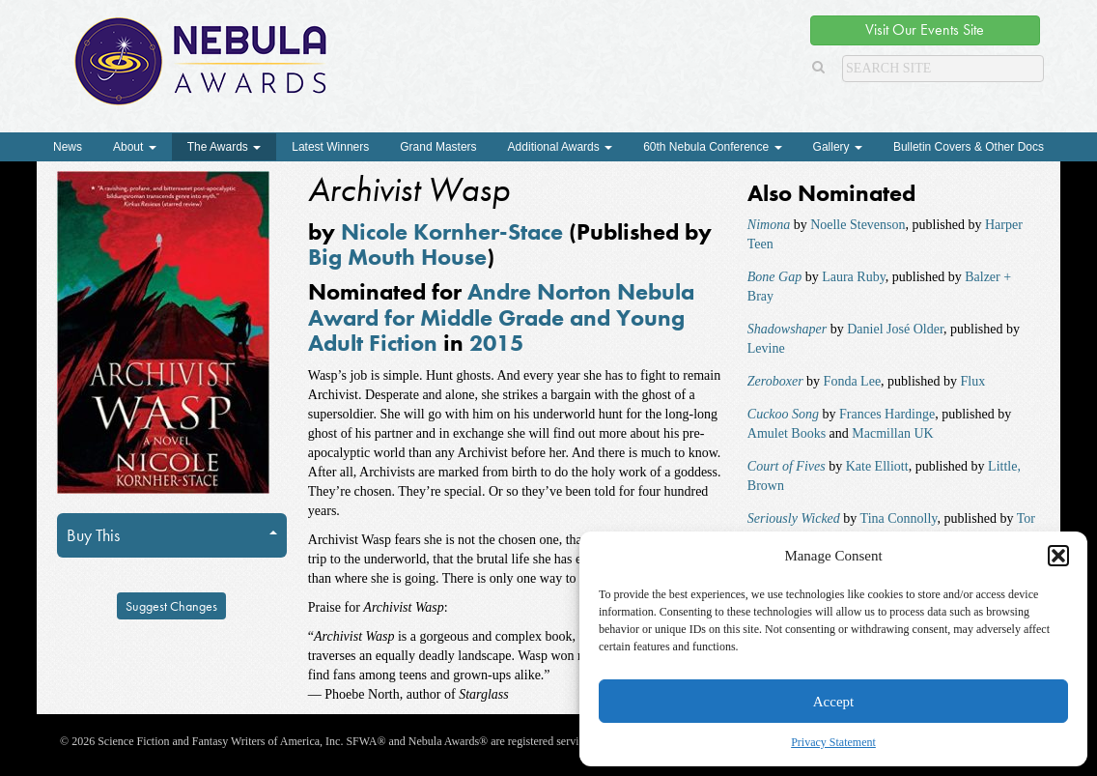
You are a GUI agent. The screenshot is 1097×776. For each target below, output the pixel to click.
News (67, 147)
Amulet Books (786, 433)
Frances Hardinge (887, 414)
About (134, 147)
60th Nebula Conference (712, 147)
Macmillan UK (892, 433)
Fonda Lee (852, 381)
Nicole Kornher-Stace (452, 231)
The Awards (224, 147)
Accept (833, 701)
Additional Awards (560, 147)
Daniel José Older (895, 329)
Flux (973, 381)
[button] (1058, 555)
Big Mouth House (397, 257)
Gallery (837, 147)
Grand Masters (438, 147)
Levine (766, 348)
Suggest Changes (171, 606)
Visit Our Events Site (924, 29)
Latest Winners (330, 147)
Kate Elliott (877, 466)
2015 (496, 343)
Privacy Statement (833, 742)
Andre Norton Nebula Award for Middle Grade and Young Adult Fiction (501, 317)
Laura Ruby (854, 277)
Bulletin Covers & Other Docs (968, 147)
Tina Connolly (899, 518)
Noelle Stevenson (857, 224)
